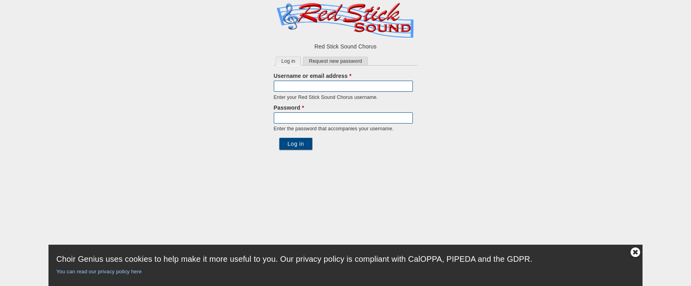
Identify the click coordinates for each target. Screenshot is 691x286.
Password (289, 107)
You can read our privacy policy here (99, 271)
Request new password (335, 61)
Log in (290, 61)
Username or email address (313, 76)
